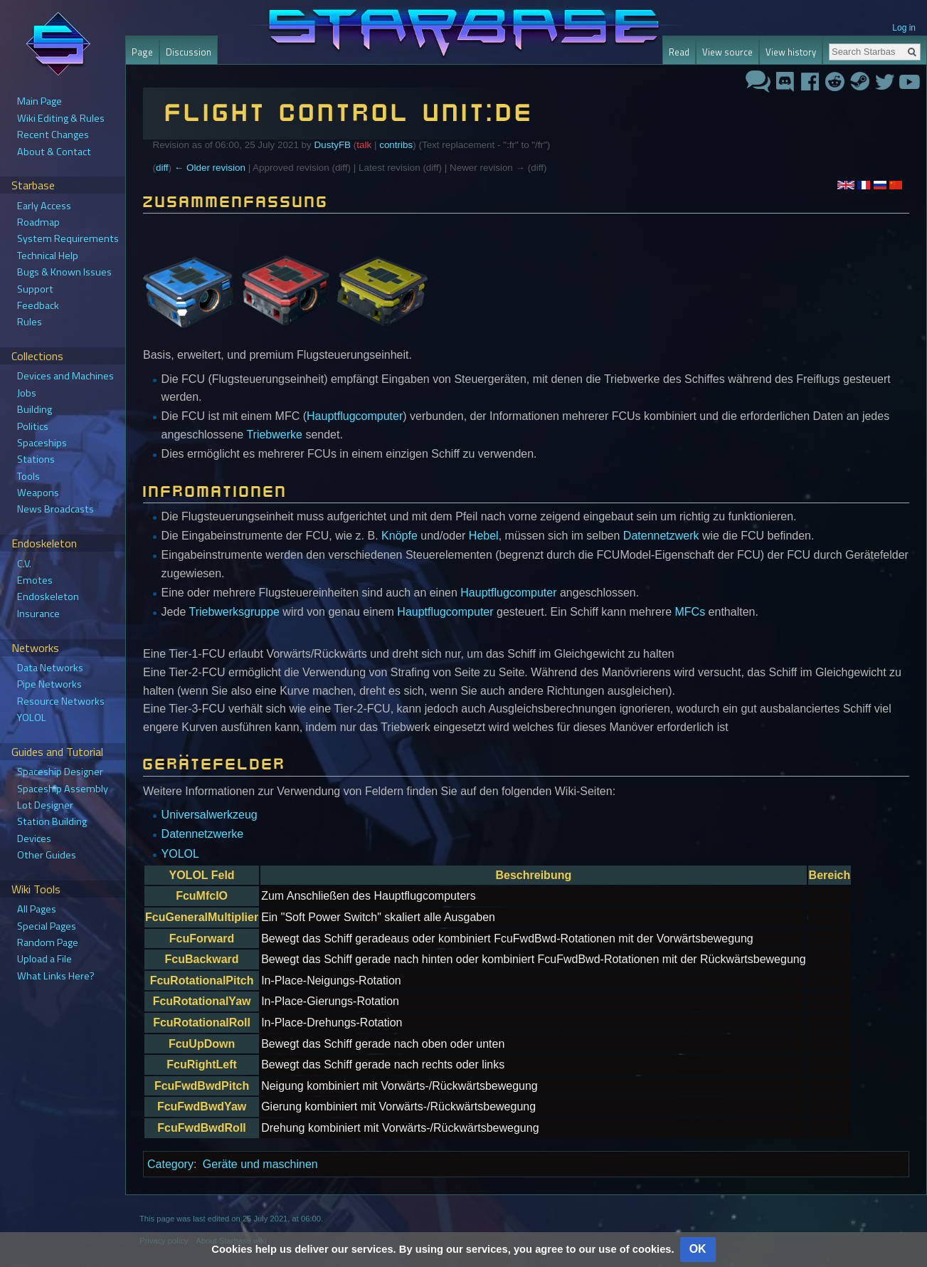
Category (170, 1164)
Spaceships (42, 443)
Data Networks (50, 667)
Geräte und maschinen (260, 1164)
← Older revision (209, 167)
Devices (34, 838)
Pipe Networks (49, 684)
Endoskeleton (48, 596)
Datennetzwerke (202, 834)
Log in (904, 28)
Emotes (35, 580)
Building (34, 409)
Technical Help (47, 255)
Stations (36, 459)
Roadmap (38, 222)
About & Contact (54, 151)
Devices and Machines (65, 376)
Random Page (47, 942)
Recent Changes (53, 134)
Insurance (38, 613)
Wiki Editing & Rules (61, 118)
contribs (396, 145)
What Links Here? (56, 976)
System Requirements (68, 238)
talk (363, 145)
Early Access (44, 206)
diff (162, 167)
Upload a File (44, 959)
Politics (32, 426)
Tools (28, 476)
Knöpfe (399, 536)
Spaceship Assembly (62, 789)
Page (142, 52)
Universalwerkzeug (209, 815)
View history (791, 52)
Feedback (38, 305)
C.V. (24, 564)
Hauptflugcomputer (355, 416)
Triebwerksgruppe (234, 612)
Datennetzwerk (661, 536)
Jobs (26, 393)
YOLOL (180, 854)
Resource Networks (61, 701)
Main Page (39, 101)
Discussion (188, 52)
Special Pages (46, 926)
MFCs (690, 612)
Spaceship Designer (60, 771)
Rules (29, 322)
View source (727, 52)
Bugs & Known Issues (64, 272)
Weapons (38, 492)
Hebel (484, 536)
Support (35, 289)
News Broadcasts (55, 509)
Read (679, 52)
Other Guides (46, 855)
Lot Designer (45, 805)
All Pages (36, 909)
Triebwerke (274, 435)
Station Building (52, 821)
